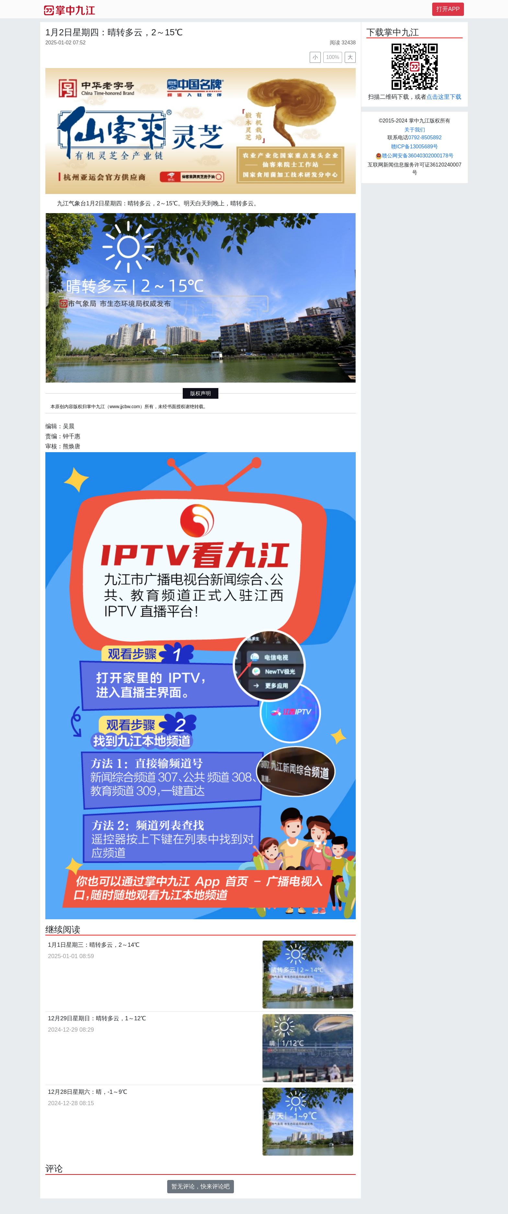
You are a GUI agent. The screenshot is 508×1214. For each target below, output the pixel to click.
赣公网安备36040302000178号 (414, 155)
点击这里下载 (443, 97)
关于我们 (414, 129)
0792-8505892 (425, 137)
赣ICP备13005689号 (414, 146)
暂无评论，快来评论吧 (200, 1186)
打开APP (448, 9)
